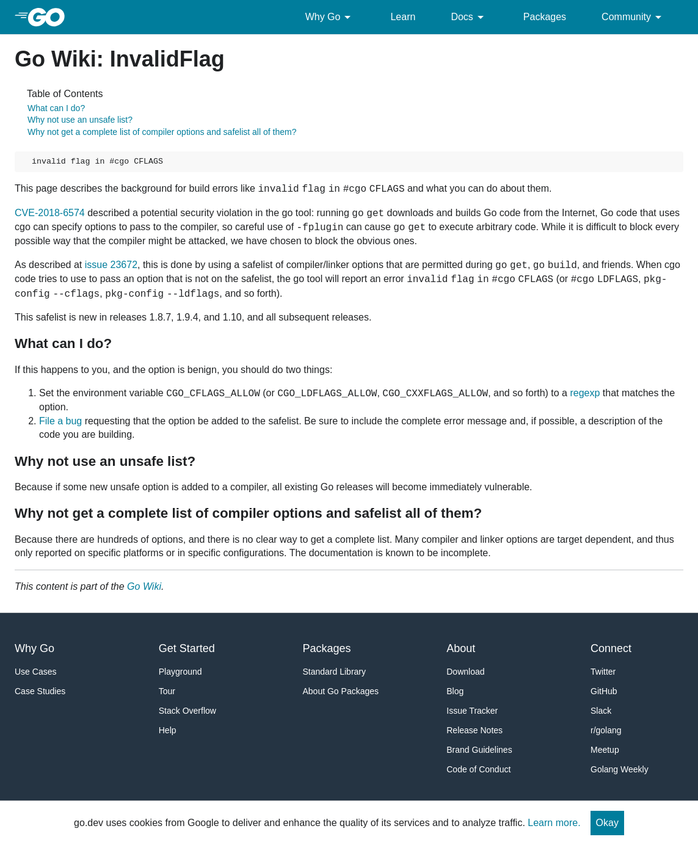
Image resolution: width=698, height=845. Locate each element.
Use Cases (35, 671)
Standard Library (334, 671)
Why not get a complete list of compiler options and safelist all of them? (161, 132)
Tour (167, 691)
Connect (611, 648)
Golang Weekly (620, 769)
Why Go (330, 17)
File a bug (60, 421)
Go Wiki (144, 586)
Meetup (605, 750)
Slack (601, 711)
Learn (402, 17)
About (460, 648)
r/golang (606, 730)
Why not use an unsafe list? (80, 120)
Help (167, 730)
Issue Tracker (472, 711)
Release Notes (474, 730)
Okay (607, 823)
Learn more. (554, 823)
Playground (180, 671)
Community (634, 17)
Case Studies (40, 691)
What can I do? (56, 108)
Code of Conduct (478, 769)
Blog (455, 691)
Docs (469, 17)
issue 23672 (111, 264)
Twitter (603, 671)
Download (465, 671)
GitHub (604, 691)
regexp (585, 393)
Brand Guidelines (479, 750)
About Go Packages (341, 691)
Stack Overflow (187, 711)
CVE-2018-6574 (50, 213)
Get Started (187, 648)
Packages (544, 17)
